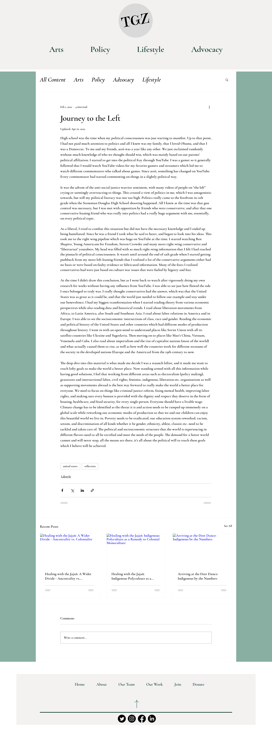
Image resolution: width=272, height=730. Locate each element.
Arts (78, 79)
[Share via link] (92, 490)
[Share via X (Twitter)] (72, 490)
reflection (90, 466)
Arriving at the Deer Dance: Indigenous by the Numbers (198, 576)
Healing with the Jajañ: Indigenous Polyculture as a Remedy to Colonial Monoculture (135, 576)
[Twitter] (122, 719)
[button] (227, 79)
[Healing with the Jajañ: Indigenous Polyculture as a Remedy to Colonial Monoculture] (136, 550)
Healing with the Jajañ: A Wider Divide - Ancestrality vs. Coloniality (68, 576)
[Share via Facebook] (62, 490)
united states (70, 466)
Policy (98, 79)
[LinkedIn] (152, 719)
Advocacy (123, 79)
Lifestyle (151, 79)
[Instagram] (132, 719)
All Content (53, 79)
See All (228, 526)
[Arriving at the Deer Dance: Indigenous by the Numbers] (202, 550)
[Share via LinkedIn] (82, 490)
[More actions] (209, 106)
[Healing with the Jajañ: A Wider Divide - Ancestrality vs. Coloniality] (69, 550)
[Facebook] (142, 719)
